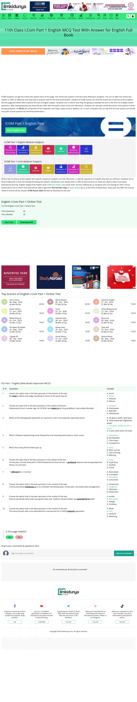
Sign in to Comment (124, 553)
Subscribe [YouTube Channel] (41, 622)
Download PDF (26, 222)
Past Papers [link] (62, 16)
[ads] (15, 277)
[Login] (133, 16)
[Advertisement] (68, 72)
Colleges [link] (17, 16)
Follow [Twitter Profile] (68, 622)
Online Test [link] (51, 16)
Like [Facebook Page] (14, 622)
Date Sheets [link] (72, 16)
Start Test (9, 222)
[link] (40, 6)
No (19, 537)
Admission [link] (33, 16)
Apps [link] (117, 16)
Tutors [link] (105, 16)
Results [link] (80, 16)
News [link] (10, 16)
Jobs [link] (98, 16)
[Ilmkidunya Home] (13, 6)
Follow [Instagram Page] (95, 622)
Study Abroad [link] (90, 16)
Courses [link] (25, 16)
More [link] (111, 16)
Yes (9, 537)
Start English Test (16, 130)
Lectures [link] (42, 16)
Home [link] (3, 16)
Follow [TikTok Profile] (122, 622)
